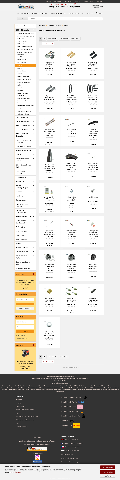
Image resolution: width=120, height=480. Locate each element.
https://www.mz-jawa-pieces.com (73, 443)
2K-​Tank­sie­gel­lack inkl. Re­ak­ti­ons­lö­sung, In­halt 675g (49, 199)
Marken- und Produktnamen (69, 458)
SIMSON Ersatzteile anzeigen (25, 33)
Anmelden (25, 331)
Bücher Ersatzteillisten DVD (23, 166)
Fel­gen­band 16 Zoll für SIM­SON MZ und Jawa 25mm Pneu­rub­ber (93, 131)
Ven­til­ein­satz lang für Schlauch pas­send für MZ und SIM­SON (93, 165)
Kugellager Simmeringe (23, 150)
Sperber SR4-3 (21, 60)
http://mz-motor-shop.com (71, 450)
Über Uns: (37, 437)
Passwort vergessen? (22, 338)
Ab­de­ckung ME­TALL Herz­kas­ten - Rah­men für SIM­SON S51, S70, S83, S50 (25, 282)
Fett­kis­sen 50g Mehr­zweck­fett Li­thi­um (49, 131)
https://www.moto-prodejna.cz (73, 447)
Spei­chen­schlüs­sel (71, 130)
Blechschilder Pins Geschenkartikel (22, 222)
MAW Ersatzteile (21, 239)
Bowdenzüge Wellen (23, 76)
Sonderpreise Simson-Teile (23, 263)
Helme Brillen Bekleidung (20, 172)
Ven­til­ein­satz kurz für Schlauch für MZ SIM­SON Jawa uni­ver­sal (71, 232)
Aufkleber (19, 154)
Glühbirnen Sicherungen (24, 146)
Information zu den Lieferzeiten (25, 410)
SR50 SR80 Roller (22, 41)
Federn (19, 85)
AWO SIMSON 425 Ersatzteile (22, 135)
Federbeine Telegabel (23, 82)
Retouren (77, 1)
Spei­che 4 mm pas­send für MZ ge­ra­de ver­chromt (49, 232)
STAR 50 (19, 68)
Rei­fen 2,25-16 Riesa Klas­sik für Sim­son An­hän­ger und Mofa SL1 (71, 98)
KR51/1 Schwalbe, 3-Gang (25, 49)
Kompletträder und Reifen (22, 257)
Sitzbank (19, 108)
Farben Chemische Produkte (22, 205)
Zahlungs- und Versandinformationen (27, 416)
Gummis (19, 88)
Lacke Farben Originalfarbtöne (21, 212)
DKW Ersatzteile (21, 231)
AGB (17, 413)
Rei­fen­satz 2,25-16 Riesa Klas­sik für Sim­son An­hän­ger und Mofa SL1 (93, 98)
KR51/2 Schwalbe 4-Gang (24, 46)
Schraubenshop (21, 200)
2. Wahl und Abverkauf (23, 268)
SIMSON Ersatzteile (39, 13)
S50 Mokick (20, 44)
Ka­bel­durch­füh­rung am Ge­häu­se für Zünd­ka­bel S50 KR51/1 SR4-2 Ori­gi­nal (93, 300)
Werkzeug (19, 192)
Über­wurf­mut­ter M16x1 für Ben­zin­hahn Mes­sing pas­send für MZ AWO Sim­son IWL (50, 300)
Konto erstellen (20, 336)
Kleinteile (20, 90)
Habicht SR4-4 (21, 62)
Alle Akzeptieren (108, 467)
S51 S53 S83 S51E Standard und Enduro (25, 37)
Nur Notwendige (108, 472)
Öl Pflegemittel (21, 177)
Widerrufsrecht (20, 406)
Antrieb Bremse (21, 71)
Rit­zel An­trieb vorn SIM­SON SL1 (93, 265)
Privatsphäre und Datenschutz (25, 420)
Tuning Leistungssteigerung (22, 187)
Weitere (90, 13)
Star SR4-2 (20, 57)
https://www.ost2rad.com (71, 439)
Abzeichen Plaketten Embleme (22, 160)
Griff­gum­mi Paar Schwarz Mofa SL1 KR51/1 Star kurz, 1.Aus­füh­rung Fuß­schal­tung (93, 64)
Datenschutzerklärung (15, 472)
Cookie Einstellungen (22, 426)
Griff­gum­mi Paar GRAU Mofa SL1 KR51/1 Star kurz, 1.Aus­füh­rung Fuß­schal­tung (49, 98)
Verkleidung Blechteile (23, 114)
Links (17, 423)
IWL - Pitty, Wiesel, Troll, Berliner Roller (23, 141)
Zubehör (19, 243)
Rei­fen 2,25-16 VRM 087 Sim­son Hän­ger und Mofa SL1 (49, 166)
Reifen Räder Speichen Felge (25, 105)
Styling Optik (20, 181)
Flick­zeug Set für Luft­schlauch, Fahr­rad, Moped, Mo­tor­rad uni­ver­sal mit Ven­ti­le (49, 64)
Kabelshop (19, 196)
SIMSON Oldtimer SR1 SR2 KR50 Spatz (25, 53)
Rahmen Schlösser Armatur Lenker (25, 102)
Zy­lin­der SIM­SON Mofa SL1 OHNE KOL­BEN (71, 266)
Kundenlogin (68, 1)
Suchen (48, 1)
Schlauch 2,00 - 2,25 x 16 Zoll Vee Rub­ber (71, 165)
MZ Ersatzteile (23, 13)
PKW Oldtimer (20, 227)
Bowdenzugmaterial (22, 247)
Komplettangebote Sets (24, 217)
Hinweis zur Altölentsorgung (69, 462)
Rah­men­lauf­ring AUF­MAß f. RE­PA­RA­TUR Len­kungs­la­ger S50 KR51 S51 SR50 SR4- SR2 (49, 334)
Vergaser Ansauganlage (24, 111)
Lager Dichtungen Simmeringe (22, 94)
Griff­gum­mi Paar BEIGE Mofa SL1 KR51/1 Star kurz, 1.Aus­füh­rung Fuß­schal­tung (71, 64)
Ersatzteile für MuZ (58, 13)
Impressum (19, 399)
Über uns (99, 13)
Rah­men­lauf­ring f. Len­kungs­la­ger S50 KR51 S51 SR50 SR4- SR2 (71, 199)
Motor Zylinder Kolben (23, 98)
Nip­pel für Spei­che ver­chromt (93, 198)
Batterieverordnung (67, 454)
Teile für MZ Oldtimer (23, 126)
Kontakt (18, 403)
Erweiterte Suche (25, 308)
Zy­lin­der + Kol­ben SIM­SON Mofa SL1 (49, 266)
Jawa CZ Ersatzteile (76, 13)
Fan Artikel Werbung (22, 252)
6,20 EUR (25, 288)
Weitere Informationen (107, 476)
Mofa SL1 (20, 65)
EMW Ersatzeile (21, 235)
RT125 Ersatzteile (22, 130)
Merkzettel (99, 1)
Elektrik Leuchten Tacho (24, 79)
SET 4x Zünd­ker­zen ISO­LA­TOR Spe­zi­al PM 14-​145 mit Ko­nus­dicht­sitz (71, 300)
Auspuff (19, 74)
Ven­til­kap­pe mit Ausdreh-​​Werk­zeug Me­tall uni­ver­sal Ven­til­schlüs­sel (93, 232)
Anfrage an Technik (88, 1)
